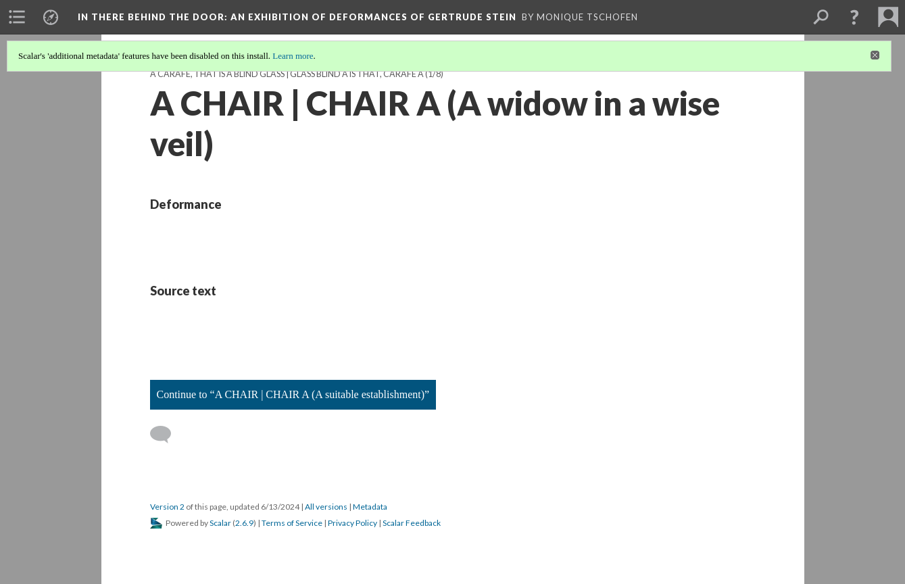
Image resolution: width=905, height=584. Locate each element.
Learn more (292, 56)
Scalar (220, 523)
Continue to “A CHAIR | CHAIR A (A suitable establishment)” (293, 394)
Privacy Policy (352, 523)
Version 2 (167, 507)
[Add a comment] (166, 434)
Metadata (370, 507)
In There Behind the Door (297, 16)
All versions (326, 507)
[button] (854, 17)
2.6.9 (244, 523)
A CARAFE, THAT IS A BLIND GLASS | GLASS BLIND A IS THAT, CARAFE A (287, 74)
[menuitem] (17, 17)
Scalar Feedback (412, 523)
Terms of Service (292, 523)
